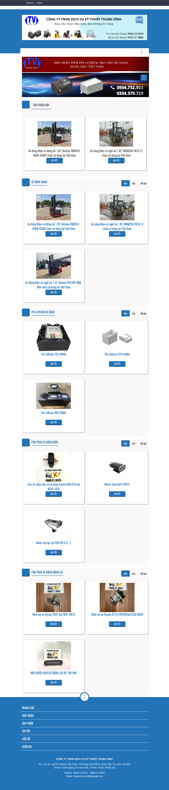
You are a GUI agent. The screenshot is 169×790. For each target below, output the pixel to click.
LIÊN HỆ (26, 738)
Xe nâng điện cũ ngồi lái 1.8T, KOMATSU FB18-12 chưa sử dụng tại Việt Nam (116, 153)
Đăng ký (39, 2)
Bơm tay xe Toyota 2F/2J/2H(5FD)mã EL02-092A (117, 614)
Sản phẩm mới (41, 105)
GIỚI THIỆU (28, 715)
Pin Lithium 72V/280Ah (53, 354)
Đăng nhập (29, 2)
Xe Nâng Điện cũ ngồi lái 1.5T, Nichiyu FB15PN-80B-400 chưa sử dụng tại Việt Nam (53, 284)
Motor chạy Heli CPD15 (117, 484)
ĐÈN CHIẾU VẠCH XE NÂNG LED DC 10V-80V (54, 673)
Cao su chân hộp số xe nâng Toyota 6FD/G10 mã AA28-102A (53, 486)
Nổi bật (143, 183)
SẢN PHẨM (27, 723)
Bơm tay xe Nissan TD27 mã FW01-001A (53, 614)
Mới (125, 183)
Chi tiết (54, 160)
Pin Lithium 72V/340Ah (117, 354)
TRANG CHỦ (28, 707)
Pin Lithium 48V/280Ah (53, 412)
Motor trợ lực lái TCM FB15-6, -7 (53, 542)
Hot (133, 183)
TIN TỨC (26, 731)
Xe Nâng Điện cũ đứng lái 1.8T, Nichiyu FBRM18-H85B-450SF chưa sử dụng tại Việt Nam (54, 153)
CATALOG (27, 746)
